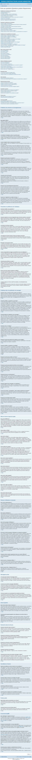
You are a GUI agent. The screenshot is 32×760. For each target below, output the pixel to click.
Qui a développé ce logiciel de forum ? (7, 100)
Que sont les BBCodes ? (4, 50)
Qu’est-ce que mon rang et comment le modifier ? (8, 30)
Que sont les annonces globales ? (6, 54)
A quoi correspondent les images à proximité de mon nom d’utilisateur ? (12, 28)
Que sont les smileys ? (4, 52)
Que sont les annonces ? (4, 55)
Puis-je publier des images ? (5, 53)
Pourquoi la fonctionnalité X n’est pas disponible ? (8, 101)
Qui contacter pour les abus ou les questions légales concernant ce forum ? (12, 102)
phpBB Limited (27, 717)
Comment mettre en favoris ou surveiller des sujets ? (9, 90)
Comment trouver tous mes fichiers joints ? (7, 97)
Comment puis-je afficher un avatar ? (6, 29)
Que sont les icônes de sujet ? (5, 58)
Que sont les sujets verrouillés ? (6, 57)
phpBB (6, 248)
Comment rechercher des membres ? (6, 85)
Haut (2, 117)
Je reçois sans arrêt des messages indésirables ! (8, 73)
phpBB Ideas (21, 726)
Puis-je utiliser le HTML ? (4, 51)
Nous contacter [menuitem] (19, 756)
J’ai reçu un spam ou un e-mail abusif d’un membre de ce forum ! (11, 74)
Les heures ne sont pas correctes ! (6, 25)
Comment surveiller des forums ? (6, 91)
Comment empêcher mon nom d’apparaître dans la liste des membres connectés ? (14, 24)
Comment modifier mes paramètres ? (6, 23)
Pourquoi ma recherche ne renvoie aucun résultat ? (9, 83)
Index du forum (4, 756)
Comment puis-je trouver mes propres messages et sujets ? (10, 86)
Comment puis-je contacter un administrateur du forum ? (9, 103)
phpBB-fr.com (18, 759)
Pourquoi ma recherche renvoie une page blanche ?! (9, 84)
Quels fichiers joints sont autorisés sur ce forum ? (8, 96)
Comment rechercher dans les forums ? (7, 82)
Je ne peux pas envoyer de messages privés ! (8, 72)
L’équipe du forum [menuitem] (26, 756)
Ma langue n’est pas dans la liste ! (6, 27)
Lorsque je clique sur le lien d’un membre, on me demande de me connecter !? (14, 31)
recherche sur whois (4, 734)
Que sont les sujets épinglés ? (5, 56)
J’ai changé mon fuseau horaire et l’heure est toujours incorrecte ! (11, 26)
